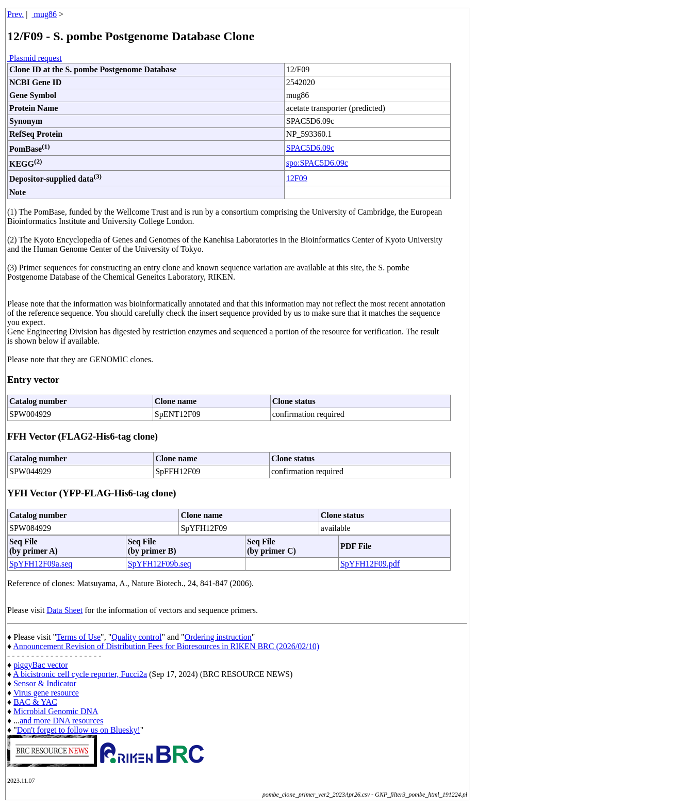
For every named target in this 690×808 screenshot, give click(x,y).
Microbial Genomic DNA (55, 711)
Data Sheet (64, 610)
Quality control (136, 637)
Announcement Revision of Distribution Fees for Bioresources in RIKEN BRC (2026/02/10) (166, 646)
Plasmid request (34, 58)
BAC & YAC (35, 702)
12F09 (296, 178)
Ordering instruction (218, 637)
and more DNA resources (61, 720)
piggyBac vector (40, 664)
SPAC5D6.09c (310, 147)
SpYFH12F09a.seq (40, 563)
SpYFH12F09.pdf (370, 563)
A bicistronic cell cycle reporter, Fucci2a (80, 674)
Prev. (15, 14)
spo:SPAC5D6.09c (317, 162)
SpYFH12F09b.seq (159, 563)
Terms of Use (78, 637)
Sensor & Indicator (44, 683)
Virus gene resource (46, 692)
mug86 (44, 14)
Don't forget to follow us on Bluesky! (78, 729)
